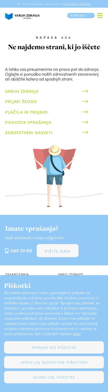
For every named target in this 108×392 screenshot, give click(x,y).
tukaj (76, 333)
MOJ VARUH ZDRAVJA (77, 4)
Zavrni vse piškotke (54, 377)
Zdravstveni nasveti (29, 132)
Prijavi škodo (21, 101)
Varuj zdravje (71, 274)
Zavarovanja (17, 274)
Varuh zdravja (21, 91)
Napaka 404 (54, 37)
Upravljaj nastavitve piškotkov (54, 362)
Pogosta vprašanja (28, 122)
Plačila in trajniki (26, 112)
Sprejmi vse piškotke (54, 347)
